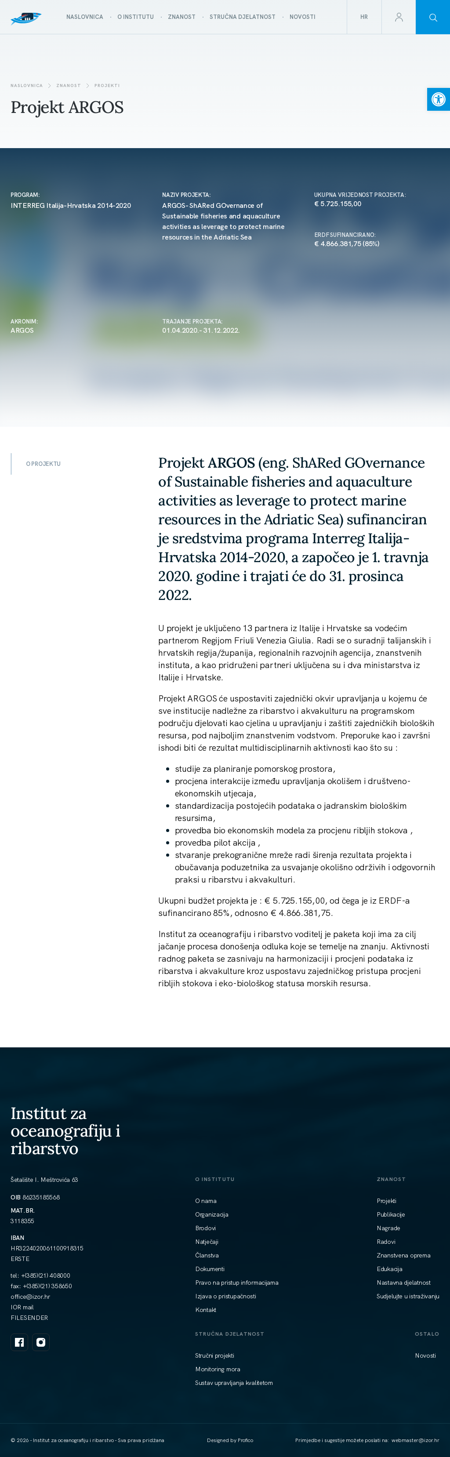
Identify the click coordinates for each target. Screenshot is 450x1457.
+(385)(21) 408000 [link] (45, 1275)
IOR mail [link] (22, 1307)
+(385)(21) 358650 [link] (47, 1286)
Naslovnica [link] (27, 85)
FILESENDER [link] (29, 1318)
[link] (438, 99)
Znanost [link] (68, 85)
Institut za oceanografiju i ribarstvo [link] (65, 1130)
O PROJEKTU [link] (43, 464)
